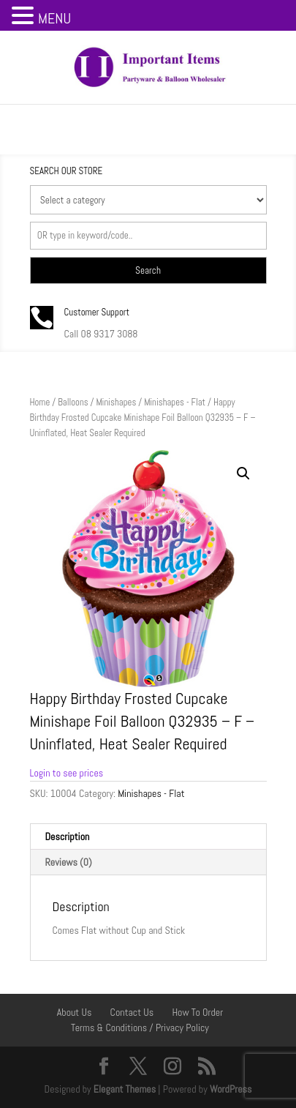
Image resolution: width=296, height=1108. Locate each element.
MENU (54, 18)
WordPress (231, 1089)
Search (148, 270)
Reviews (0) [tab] (68, 862)
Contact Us (132, 1012)
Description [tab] (67, 836)
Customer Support (97, 312)
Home (40, 402)
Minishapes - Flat (174, 402)
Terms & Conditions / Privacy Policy (140, 1027)
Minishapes (116, 402)
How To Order (197, 1012)
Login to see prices (67, 772)
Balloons (73, 402)
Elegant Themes (125, 1089)
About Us (74, 1012)
